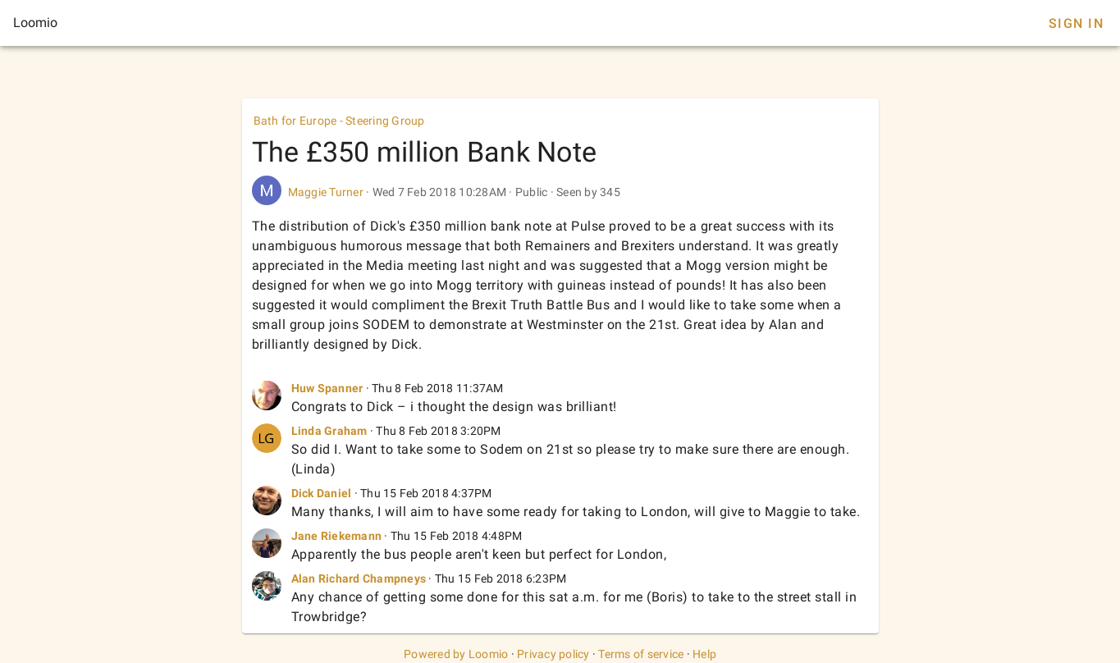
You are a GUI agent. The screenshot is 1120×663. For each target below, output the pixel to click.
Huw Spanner (327, 388)
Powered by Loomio (456, 654)
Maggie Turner (325, 192)
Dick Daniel (321, 493)
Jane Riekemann (336, 535)
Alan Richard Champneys (359, 578)
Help (704, 654)
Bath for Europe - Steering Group (339, 120)
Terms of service (640, 654)
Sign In (1076, 23)
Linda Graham (329, 430)
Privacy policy (553, 654)
